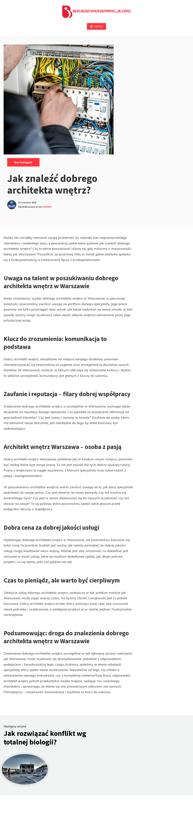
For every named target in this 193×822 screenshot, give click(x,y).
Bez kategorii (23, 162)
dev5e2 (47, 206)
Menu (96, 26)
